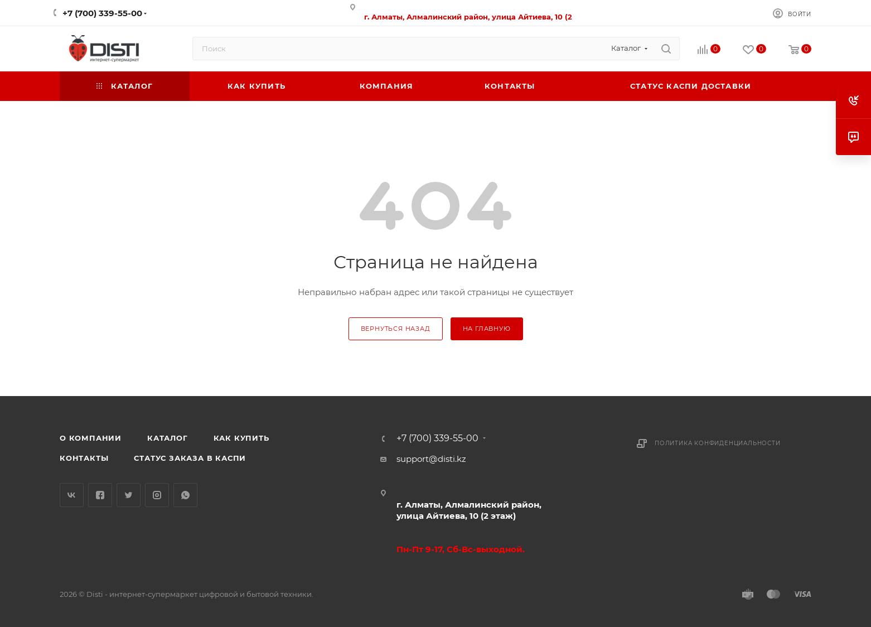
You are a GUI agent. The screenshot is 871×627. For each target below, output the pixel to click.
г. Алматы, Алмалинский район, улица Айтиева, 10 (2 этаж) (468, 510)
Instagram (157, 495)
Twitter (129, 495)
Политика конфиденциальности (718, 443)
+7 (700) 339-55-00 (102, 13)
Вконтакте (72, 495)
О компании (91, 437)
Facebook (100, 495)
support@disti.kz (431, 459)
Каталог (167, 437)
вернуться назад (395, 328)
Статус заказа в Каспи (190, 458)
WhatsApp (185, 495)
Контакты (84, 458)
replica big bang (93, 108)
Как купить (241, 437)
